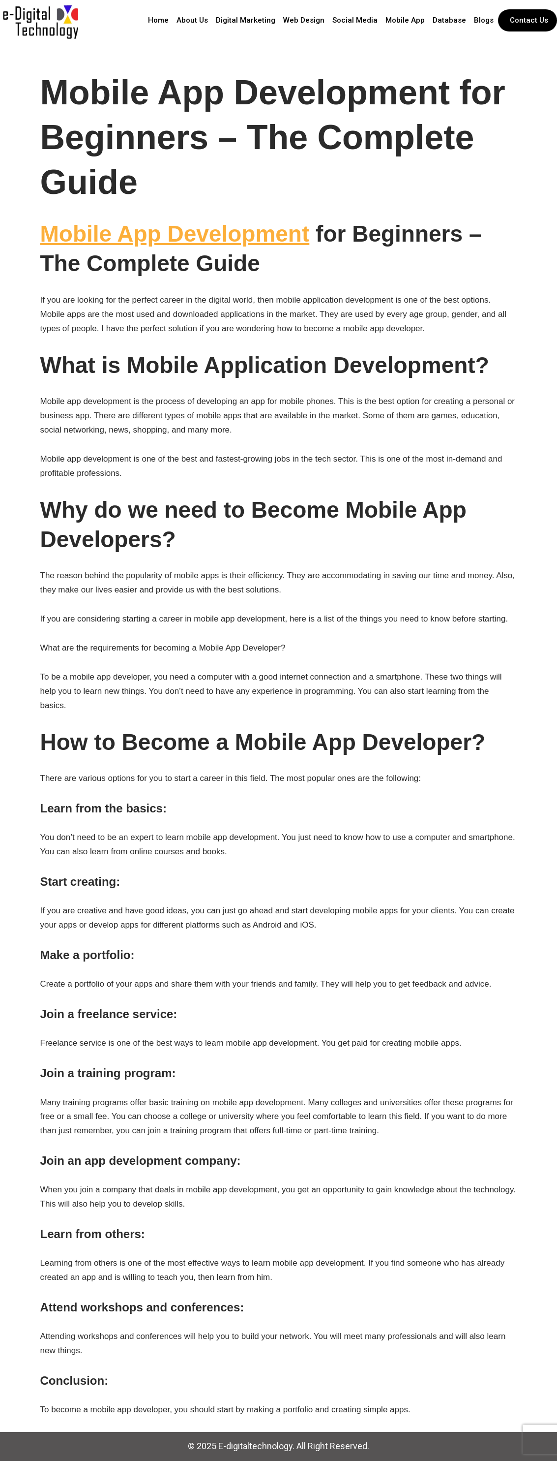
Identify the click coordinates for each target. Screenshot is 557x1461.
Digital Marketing (245, 20)
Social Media (355, 20)
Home (158, 20)
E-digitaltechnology (255, 1446)
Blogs (484, 20)
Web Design (303, 20)
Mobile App (405, 20)
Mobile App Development (175, 234)
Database (449, 20)
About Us (192, 20)
